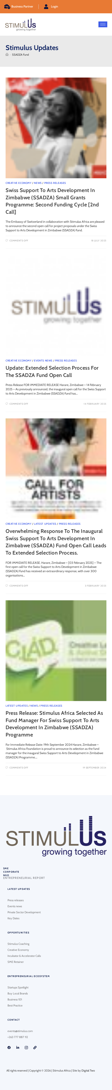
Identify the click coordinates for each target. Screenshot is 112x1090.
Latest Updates (45, 523)
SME (6, 868)
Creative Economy (19, 182)
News (37, 182)
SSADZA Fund (20, 54)
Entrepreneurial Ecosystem (29, 976)
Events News (43, 360)
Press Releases (55, 182)
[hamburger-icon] (103, 24)
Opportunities (18, 932)
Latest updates (19, 888)
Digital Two (88, 1070)
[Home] (7, 54)
